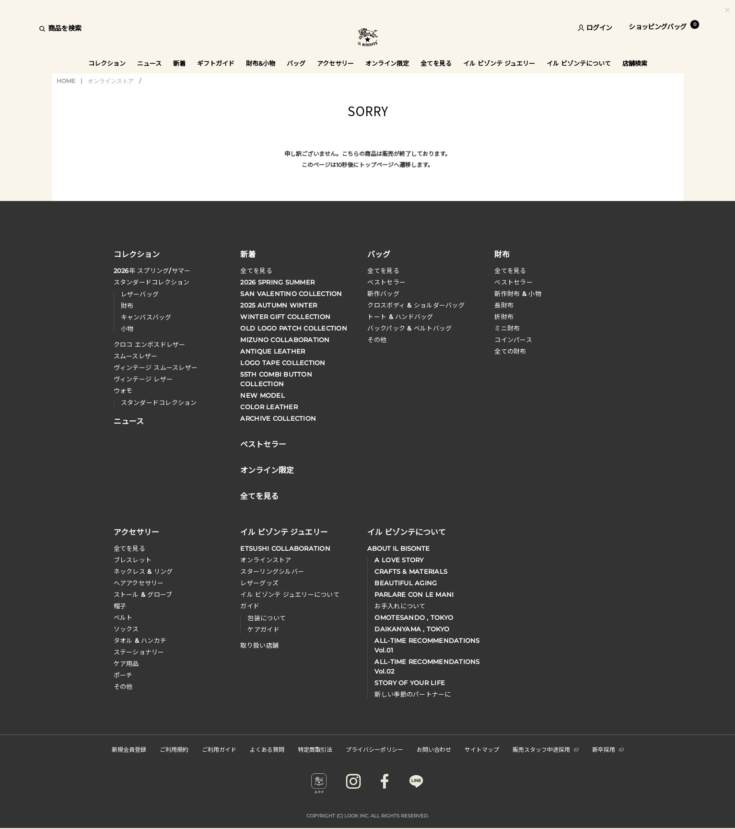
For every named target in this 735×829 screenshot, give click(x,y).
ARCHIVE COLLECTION (278, 418)
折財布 (503, 316)
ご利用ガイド (219, 749)
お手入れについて (399, 606)
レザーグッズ (259, 583)
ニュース (149, 63)
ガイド (249, 606)
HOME (66, 80)
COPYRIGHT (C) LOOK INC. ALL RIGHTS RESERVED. (367, 816)
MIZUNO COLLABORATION (284, 339)
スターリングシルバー (272, 571)
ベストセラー (386, 282)
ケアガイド (263, 629)
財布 (127, 305)
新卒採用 (608, 749)
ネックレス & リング (143, 571)
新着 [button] (179, 63)
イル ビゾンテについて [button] (579, 63)
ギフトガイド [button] (215, 63)
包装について (266, 618)
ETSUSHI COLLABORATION (285, 548)
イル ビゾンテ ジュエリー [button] (499, 63)
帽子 (120, 606)
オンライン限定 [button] (387, 63)
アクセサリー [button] (335, 63)
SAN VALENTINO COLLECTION (291, 293)
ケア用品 (126, 663)
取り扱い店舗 (259, 645)
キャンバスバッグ (146, 317)
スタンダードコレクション (152, 282)
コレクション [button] (107, 63)
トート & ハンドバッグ (400, 316)
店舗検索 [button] (634, 63)
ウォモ (123, 390)
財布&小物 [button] (260, 63)
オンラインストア (111, 80)
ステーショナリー (139, 652)
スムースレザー (136, 356)
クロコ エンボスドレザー (150, 344)
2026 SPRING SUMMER (277, 282)
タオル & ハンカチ (140, 640)
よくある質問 (267, 749)
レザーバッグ (140, 294)
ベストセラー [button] (263, 443)
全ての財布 (510, 351)
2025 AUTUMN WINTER (278, 305)
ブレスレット (133, 560)
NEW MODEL (262, 395)
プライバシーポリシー (374, 749)
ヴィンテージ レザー (143, 379)
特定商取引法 (315, 749)
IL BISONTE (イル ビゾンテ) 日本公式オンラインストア (368, 38)
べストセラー (513, 282)
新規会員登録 (129, 749)
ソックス (126, 629)
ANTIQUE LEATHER (272, 351)
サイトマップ (482, 749)
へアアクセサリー (139, 583)
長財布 (503, 305)
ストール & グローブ (143, 594)
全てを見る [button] (436, 63)
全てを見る (256, 270)
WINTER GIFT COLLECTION (285, 316)
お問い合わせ (434, 749)
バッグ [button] (296, 63)
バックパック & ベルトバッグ (409, 328)
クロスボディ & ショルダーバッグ (415, 305)
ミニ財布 (507, 328)
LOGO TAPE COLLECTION (282, 363)
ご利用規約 (174, 749)
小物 (127, 328)
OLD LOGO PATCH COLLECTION (293, 328)
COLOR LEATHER (268, 407)
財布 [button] (502, 254)
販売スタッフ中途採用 (546, 749)
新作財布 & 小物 (517, 293)
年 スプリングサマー (152, 270)
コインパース (513, 339)
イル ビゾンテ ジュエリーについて (289, 594)
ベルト (123, 617)
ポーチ (123, 675)
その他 (376, 339)
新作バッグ (383, 293)
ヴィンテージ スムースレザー (156, 367)
